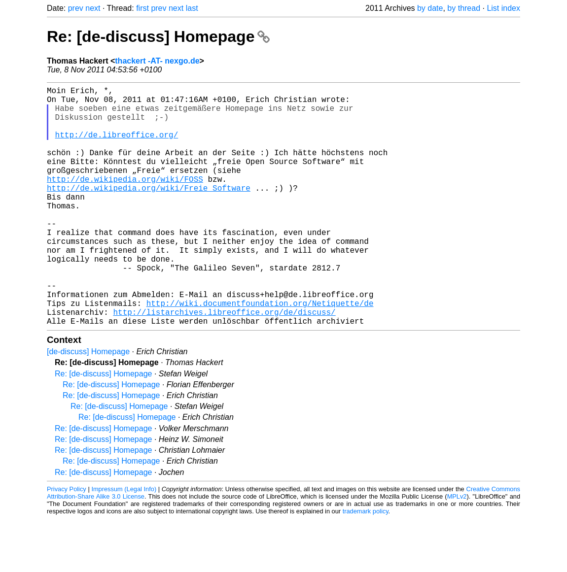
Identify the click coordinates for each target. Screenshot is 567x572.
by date (430, 8)
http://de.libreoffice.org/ (116, 146)
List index (503, 8)
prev (75, 8)
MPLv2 (457, 549)
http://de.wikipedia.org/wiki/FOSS (125, 200)
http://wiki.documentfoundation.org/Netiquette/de (260, 352)
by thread (463, 8)
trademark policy (366, 564)
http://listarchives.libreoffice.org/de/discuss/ (224, 363)
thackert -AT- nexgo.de (157, 61)
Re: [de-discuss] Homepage (158, 36)
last (192, 8)
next (92, 8)
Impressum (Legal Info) (123, 542)
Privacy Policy (66, 542)
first (142, 8)
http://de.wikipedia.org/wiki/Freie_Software (148, 211)
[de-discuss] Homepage (88, 405)
